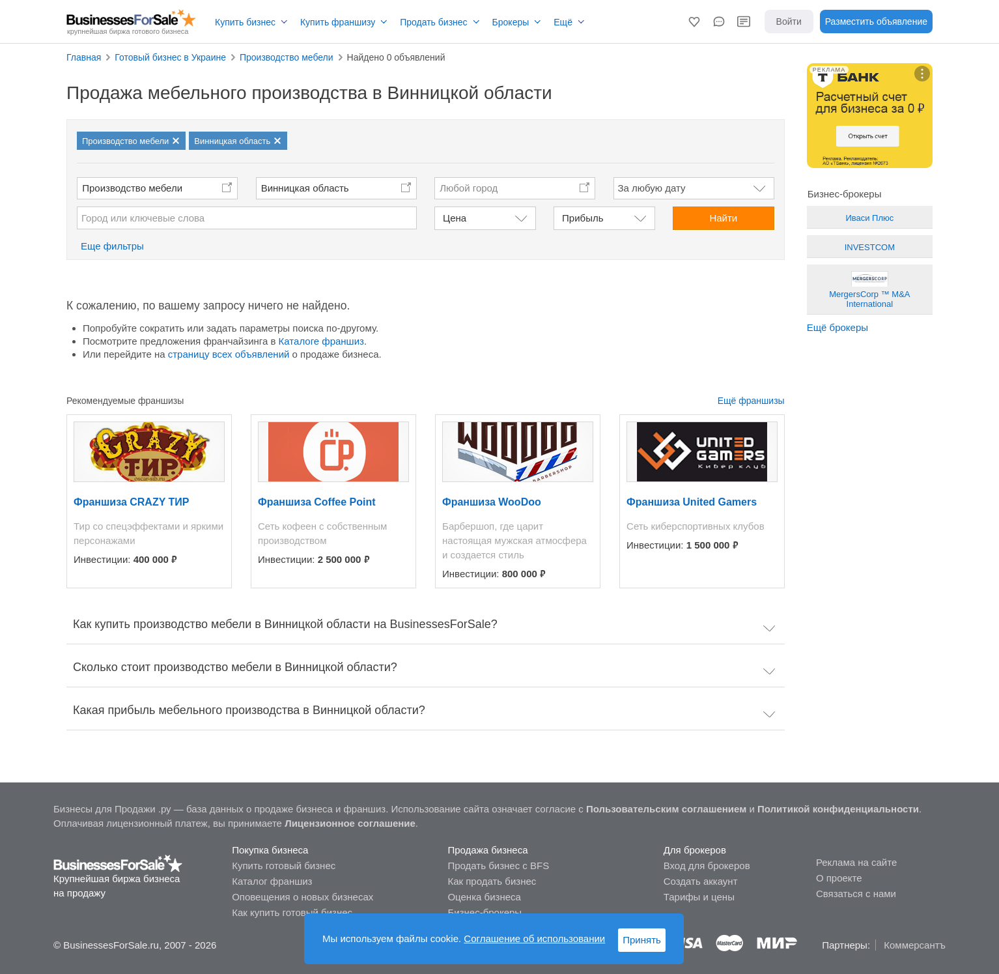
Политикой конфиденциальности (838, 808)
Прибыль (582, 217)
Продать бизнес (433, 22)
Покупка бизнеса (270, 849)
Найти (723, 217)
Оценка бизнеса (483, 896)
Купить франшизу (337, 22)
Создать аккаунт (701, 881)
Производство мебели (132, 187)
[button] (694, 21)
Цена (454, 217)
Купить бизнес (245, 22)
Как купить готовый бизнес (292, 912)
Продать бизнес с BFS (498, 865)
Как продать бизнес (491, 881)
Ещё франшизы (751, 400)
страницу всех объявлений (229, 354)
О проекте (839, 877)
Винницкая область (305, 187)
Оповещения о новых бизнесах (302, 896)
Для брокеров (695, 849)
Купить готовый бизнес (283, 865)
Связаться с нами (856, 893)
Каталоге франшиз (321, 341)
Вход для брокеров (707, 865)
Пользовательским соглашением (666, 808)
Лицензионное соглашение (350, 823)
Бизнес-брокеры (484, 912)
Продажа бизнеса (487, 849)
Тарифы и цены (699, 896)
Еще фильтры (112, 245)
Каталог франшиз (272, 881)
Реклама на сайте (856, 862)
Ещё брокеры (837, 327)
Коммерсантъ (915, 945)
